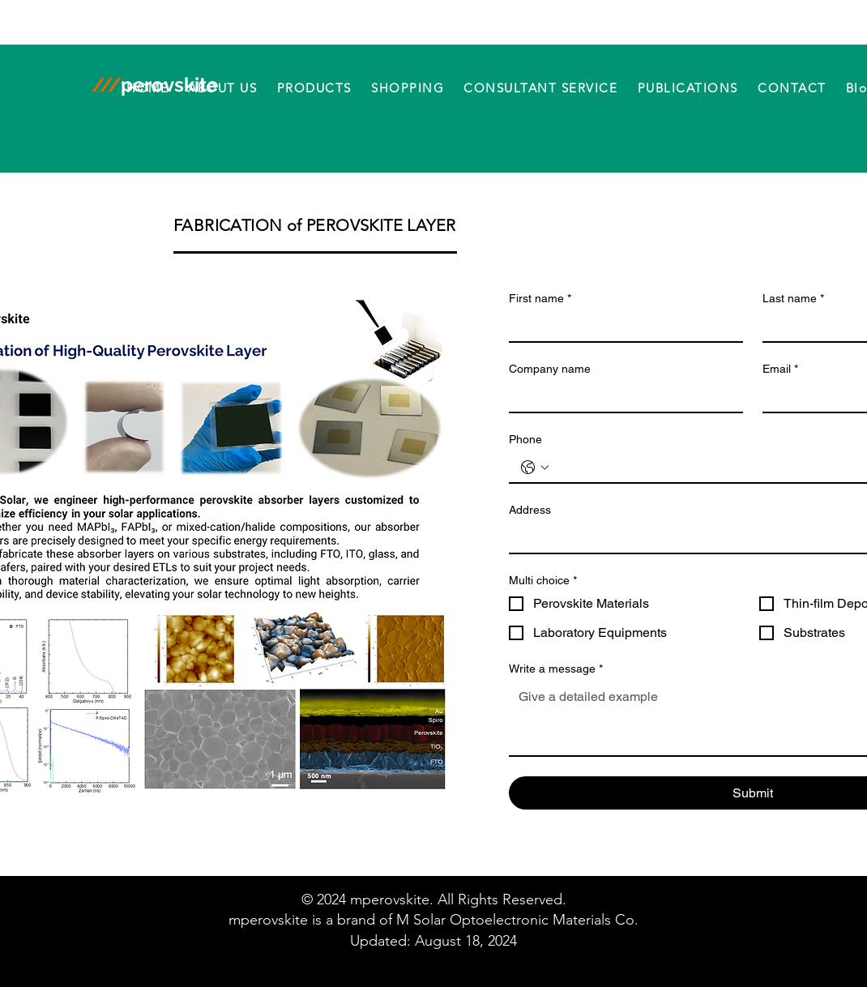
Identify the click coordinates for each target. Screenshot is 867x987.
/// (106, 84)
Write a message (556, 669)
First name (540, 299)
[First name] (621, 326)
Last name (793, 299)
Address (530, 509)
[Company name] (621, 397)
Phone (525, 439)
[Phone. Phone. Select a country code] (535, 467)
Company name (550, 368)
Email (780, 369)
